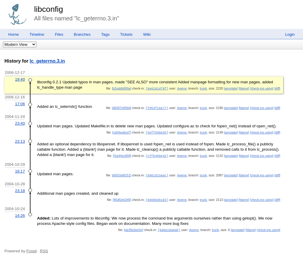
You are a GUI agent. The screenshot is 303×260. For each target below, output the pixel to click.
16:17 (20, 170)
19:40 (20, 79)
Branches (82, 34)
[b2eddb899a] (121, 88)
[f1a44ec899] (122, 155)
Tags (105, 34)
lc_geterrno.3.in (47, 61)
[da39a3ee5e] (133, 228)
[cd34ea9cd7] (121, 132)
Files (59, 34)
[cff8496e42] (157, 155)
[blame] (244, 88)
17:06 (20, 103)
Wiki (147, 34)
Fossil (31, 249)
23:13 (20, 140)
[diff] (277, 88)
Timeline (37, 34)
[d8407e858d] (121, 107)
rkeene (182, 88)
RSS (44, 249)
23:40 (20, 123)
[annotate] (231, 88)
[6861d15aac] (157, 174)
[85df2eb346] (122, 198)
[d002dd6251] (121, 174)
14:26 (20, 214)
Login (290, 34)
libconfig (48, 9)
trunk (203, 88)
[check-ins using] (261, 88)
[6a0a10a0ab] (169, 228)
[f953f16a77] (157, 107)
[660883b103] (157, 198)
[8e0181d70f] (157, 88)
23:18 (20, 189)
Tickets (126, 34)
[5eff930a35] (157, 132)
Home (13, 34)
